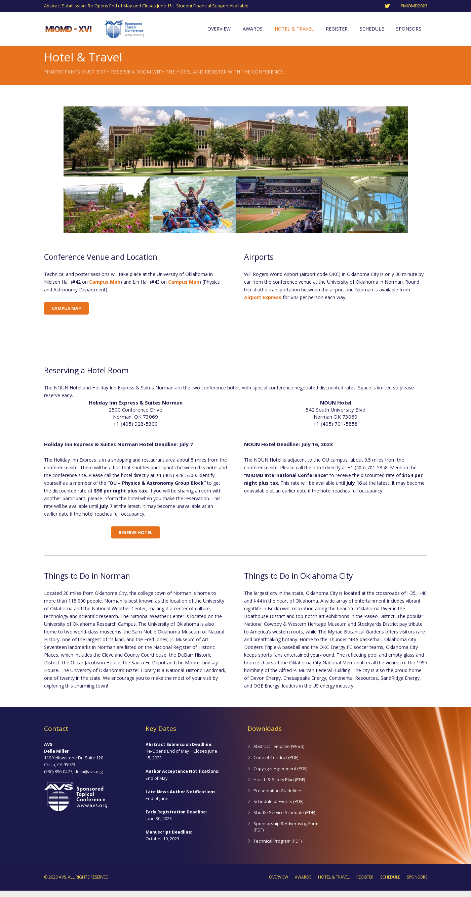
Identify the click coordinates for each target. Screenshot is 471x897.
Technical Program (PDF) (277, 847)
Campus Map (104, 288)
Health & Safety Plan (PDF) (279, 786)
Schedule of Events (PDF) (278, 808)
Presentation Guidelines (278, 797)
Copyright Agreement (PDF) (280, 775)
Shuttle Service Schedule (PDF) (284, 819)
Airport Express (262, 303)
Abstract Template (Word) (278, 753)
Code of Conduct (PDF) (275, 764)
